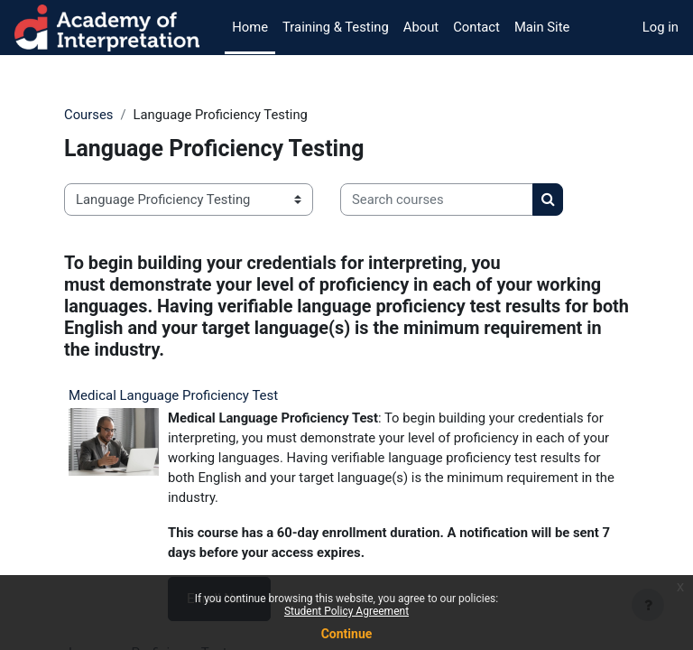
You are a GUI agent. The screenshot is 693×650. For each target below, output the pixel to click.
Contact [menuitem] (476, 27)
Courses (88, 115)
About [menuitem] (421, 27)
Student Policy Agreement (346, 611)
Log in (660, 27)
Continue (347, 634)
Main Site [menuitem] (541, 27)
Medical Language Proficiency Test (173, 395)
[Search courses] (436, 199)
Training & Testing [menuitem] (335, 27)
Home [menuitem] (250, 27)
